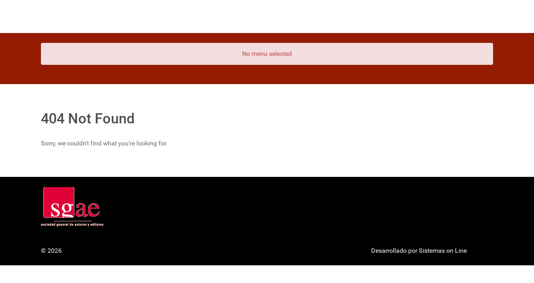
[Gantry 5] (70, 16)
